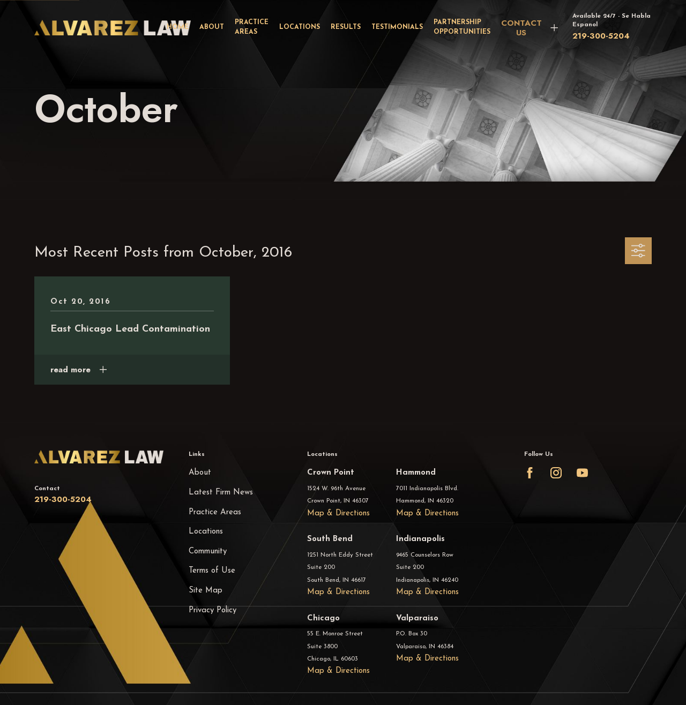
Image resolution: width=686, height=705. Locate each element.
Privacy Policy (212, 610)
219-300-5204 (601, 36)
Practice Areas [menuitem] (252, 27)
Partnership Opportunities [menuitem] (462, 27)
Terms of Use (212, 571)
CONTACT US (521, 28)
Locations (206, 532)
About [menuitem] (211, 27)
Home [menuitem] (178, 27)
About (200, 473)
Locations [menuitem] (299, 27)
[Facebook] (529, 472)
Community (208, 552)
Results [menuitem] (346, 27)
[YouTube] (582, 472)
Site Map (205, 591)
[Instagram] (556, 472)
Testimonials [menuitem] (397, 27)
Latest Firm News (221, 493)
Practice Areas (215, 512)
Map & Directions (338, 513)
